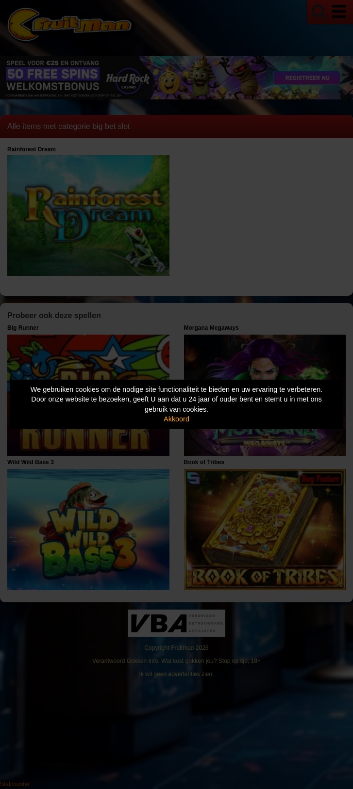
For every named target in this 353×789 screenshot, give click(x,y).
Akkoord (176, 419)
